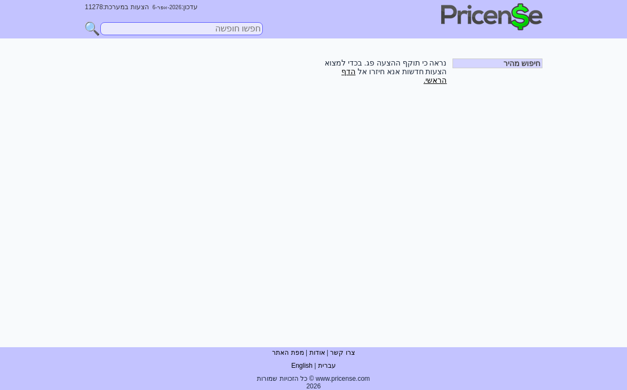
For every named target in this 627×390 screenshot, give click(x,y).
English (301, 365)
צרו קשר (342, 352)
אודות (317, 352)
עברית (327, 365)
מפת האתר (287, 352)
